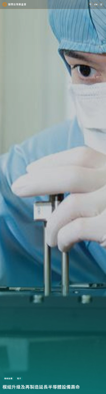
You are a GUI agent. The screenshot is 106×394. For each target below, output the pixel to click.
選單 (101, 4)
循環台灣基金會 (17, 4)
